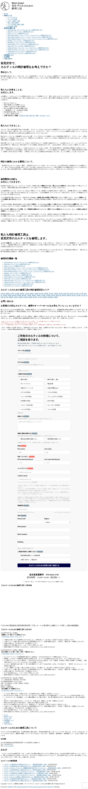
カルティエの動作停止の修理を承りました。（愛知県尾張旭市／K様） (26, 764)
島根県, (69, 295)
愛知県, (24, 295)
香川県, (6, 297)
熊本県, (35, 297)
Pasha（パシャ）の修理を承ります (18, 33)
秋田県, (22, 293)
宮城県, (17, 293)
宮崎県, (45, 297)
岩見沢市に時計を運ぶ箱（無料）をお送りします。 (35, 115)
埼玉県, (51, 293)
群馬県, (46, 293)
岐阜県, (14, 295)
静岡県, (19, 295)
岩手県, (12, 293)
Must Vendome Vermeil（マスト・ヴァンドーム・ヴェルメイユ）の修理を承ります (33, 39)
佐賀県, (25, 297)
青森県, (8, 293)
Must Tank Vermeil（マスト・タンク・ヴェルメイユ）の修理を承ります (29, 35)
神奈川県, (66, 293)
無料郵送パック (9, 720)
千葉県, (56, 293)
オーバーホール (12, 17)
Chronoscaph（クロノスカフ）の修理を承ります (22, 51)
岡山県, (74, 295)
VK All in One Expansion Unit (36, 787)
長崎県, (30, 297)
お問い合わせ (8, 724)
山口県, (83, 295)
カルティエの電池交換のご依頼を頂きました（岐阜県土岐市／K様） (25, 770)
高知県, (16, 297)
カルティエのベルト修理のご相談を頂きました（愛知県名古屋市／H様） (26, 777)
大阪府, (43, 295)
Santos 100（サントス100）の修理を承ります (21, 46)
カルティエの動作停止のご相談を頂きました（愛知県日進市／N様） (25, 766)
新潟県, (71, 293)
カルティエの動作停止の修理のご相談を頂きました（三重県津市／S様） (26, 773)
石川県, (81, 293)
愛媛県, (11, 297)
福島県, (32, 293)
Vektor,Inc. (50, 787)
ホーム (6, 715)
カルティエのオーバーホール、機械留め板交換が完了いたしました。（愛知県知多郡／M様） (33, 768)
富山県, (76, 293)
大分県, (40, 297)
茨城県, (36, 293)
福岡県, (21, 297)
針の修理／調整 (12, 26)
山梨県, (5, 295)
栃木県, (41, 293)
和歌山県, (59, 295)
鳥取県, (64, 295)
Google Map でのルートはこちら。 (12, 636)
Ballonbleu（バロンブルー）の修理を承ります (22, 42)
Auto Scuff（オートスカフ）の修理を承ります (22, 53)
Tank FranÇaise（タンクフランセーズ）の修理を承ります (25, 30)
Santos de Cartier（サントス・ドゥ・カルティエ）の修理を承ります (28, 48)
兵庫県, (48, 295)
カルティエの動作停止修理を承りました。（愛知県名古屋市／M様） (25, 779)
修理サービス (8, 716)
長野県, (10, 295)
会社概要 (7, 722)
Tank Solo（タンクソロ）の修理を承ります (21, 31)
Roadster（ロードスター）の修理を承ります (21, 40)
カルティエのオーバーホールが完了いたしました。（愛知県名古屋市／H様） (28, 775)
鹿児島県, (50, 297)
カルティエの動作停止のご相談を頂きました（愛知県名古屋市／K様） (26, 780)
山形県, (27, 293)
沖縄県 (56, 297)
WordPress (10, 787)
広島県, (78, 295)
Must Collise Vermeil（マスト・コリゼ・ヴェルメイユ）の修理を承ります (30, 37)
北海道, (3, 293)
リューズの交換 (12, 19)
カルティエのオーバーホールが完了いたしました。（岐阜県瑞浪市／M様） (27, 771)
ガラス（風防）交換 (14, 21)
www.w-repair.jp (9, 746)
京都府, (38, 295)
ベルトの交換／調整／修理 (16, 24)
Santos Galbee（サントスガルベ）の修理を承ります (23, 44)
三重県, (29, 295)
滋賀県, (34, 295)
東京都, (60, 293)
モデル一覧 (7, 718)
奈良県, (53, 295)
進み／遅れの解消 (13, 22)
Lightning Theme (21, 787)
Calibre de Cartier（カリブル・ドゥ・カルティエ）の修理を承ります (28, 49)
